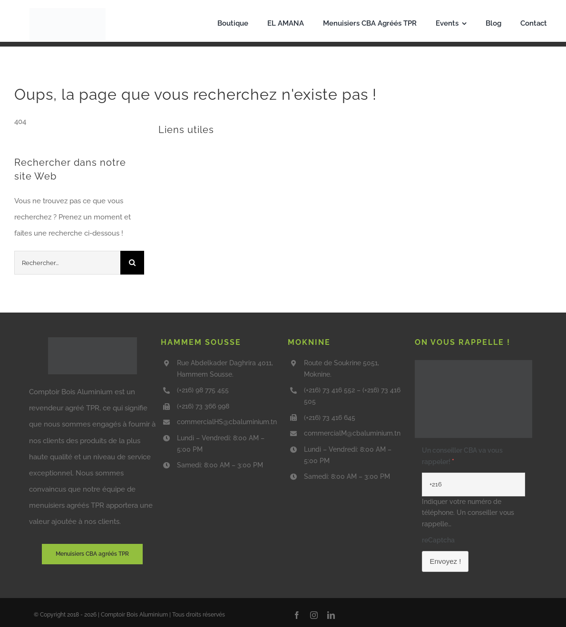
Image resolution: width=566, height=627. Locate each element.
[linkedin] (331, 615)
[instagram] (314, 615)
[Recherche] (132, 263)
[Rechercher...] (67, 263)
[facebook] (297, 615)
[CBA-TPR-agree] (92, 340)
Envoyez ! (445, 561)
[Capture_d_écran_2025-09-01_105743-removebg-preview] (67, 11)
